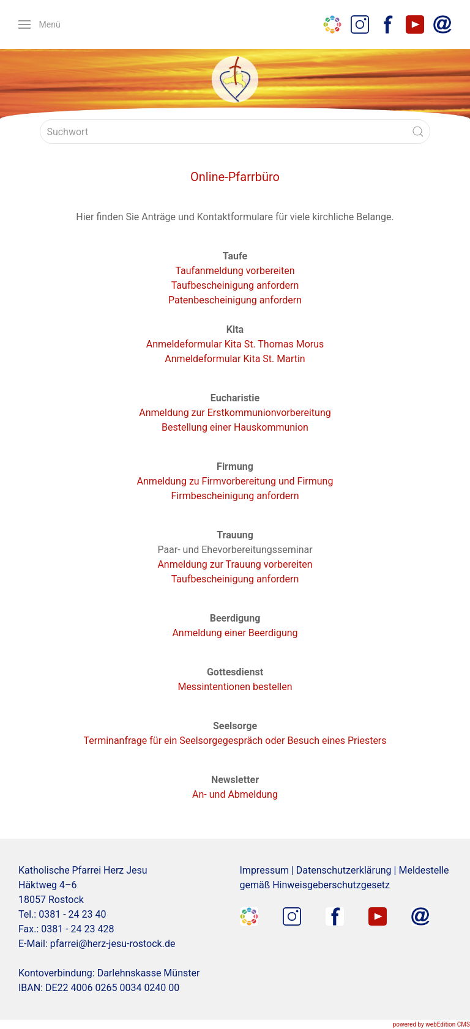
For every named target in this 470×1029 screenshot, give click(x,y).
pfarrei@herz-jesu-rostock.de (113, 943)
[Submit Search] (418, 131)
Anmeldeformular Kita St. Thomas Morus (235, 344)
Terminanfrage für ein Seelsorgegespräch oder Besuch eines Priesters (234, 740)
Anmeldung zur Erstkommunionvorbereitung (234, 412)
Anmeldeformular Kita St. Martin (235, 359)
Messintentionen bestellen (234, 687)
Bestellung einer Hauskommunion (235, 427)
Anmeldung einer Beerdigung (234, 633)
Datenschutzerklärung (344, 870)
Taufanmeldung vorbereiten (234, 271)
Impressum (264, 870)
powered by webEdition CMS (431, 1024)
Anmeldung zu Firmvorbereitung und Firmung (235, 481)
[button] (39, 24)
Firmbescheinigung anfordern (235, 496)
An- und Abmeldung (235, 794)
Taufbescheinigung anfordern (235, 285)
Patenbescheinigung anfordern (235, 300)
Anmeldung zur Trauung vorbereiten (234, 564)
